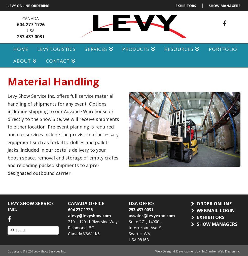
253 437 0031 (31, 37)
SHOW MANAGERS (224, 5)
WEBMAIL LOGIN (216, 210)
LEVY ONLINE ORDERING (28, 5)
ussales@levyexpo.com (152, 215)
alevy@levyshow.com (89, 215)
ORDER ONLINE (214, 204)
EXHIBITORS (185, 5)
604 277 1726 (31, 24)
